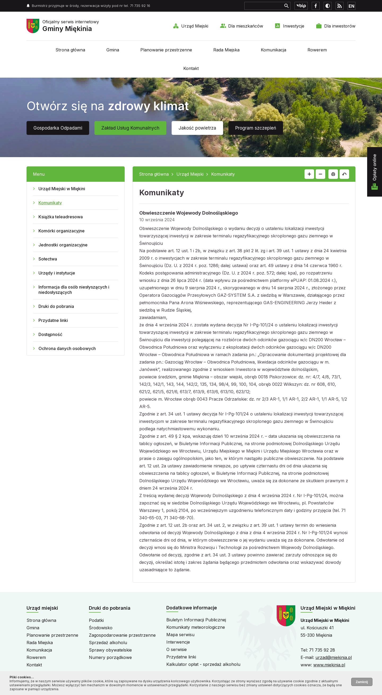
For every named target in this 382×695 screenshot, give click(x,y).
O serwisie (176, 649)
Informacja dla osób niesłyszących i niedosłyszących (73, 289)
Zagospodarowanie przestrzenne (122, 635)
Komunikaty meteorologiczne (195, 627)
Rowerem (317, 49)
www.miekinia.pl (329, 664)
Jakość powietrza (197, 128)
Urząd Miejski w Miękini (61, 188)
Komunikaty (50, 202)
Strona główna (70, 49)
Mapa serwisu (180, 634)
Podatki (96, 620)
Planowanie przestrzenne (166, 49)
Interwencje (178, 642)
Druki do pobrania (56, 306)
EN (351, 6)
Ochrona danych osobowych (67, 348)
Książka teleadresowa (60, 216)
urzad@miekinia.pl (333, 657)
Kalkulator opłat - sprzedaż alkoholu (203, 664)
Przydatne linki (53, 320)
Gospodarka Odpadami (57, 128)
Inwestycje (293, 26)
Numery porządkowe (110, 657)
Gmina (112, 49)
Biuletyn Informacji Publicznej (196, 619)
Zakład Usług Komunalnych (130, 128)
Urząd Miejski (194, 26)
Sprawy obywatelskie (110, 650)
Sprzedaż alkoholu (108, 642)
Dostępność (50, 334)
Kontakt (191, 68)
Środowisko (100, 627)
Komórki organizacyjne (61, 230)
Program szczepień (255, 128)
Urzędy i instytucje (56, 273)
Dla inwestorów (339, 26)
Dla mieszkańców (245, 26)
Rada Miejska (226, 49)
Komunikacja (273, 49)
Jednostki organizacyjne (63, 244)
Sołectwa (47, 259)
